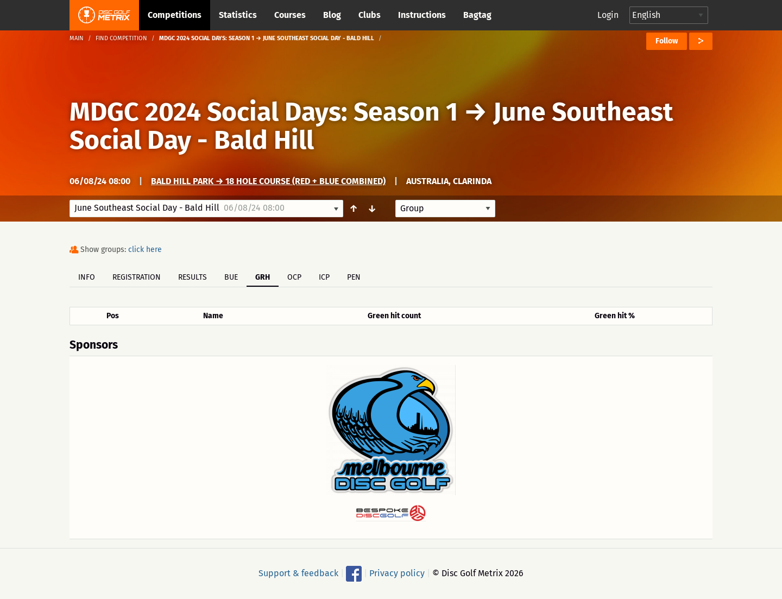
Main (77, 38)
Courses (290, 15)
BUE (231, 277)
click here (145, 249)
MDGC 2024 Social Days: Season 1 (264, 112)
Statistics (238, 15)
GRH (262, 277)
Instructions (422, 15)
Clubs (369, 15)
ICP (324, 277)
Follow (666, 41)
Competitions (174, 15)
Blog (332, 15)
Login (608, 15)
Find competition (121, 38)
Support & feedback (298, 573)
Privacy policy (397, 573)
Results (192, 277)
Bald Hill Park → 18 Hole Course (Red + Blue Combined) (268, 181)
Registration (136, 277)
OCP (294, 277)
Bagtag (477, 15)
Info (86, 277)
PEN (354, 277)
